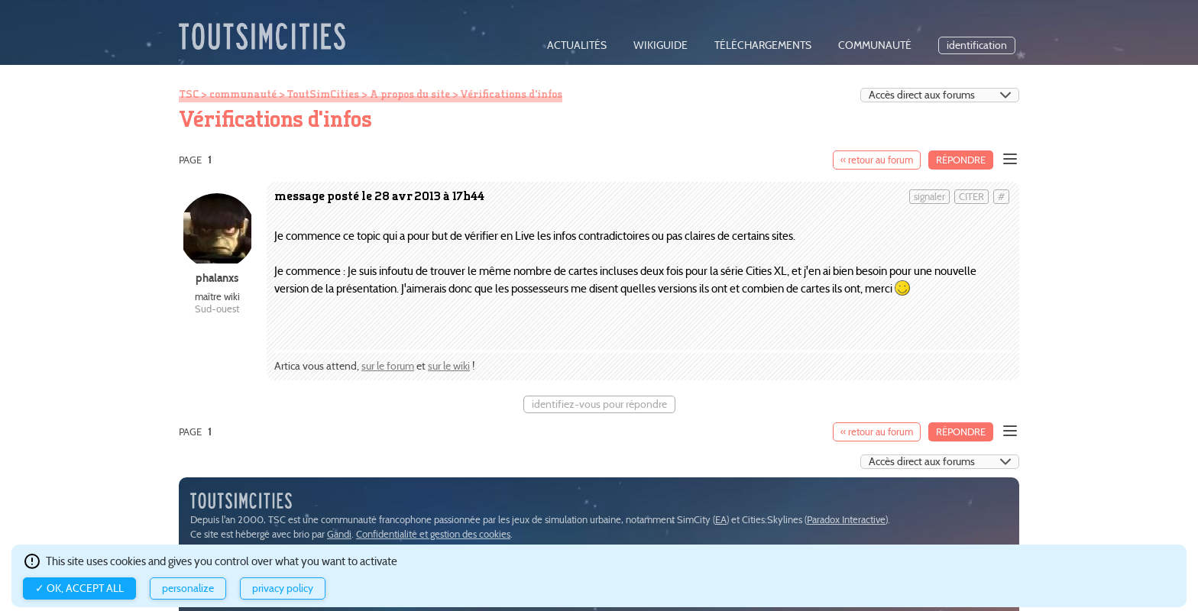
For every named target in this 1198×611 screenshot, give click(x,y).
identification (977, 45)
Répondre (961, 160)
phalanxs (217, 277)
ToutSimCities (323, 94)
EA (721, 519)
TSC (189, 94)
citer (971, 196)
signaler (929, 196)
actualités (577, 45)
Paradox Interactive (846, 519)
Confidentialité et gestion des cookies (433, 534)
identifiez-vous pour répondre (599, 404)
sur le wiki (449, 366)
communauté (874, 45)
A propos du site (410, 94)
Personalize (188, 588)
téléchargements (762, 45)
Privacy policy (282, 588)
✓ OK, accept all (79, 588)
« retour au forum (876, 160)
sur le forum (387, 366)
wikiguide (660, 45)
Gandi (339, 534)
